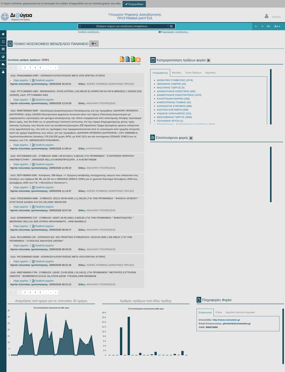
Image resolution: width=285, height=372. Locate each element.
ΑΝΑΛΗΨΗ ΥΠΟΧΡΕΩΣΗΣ (101, 103)
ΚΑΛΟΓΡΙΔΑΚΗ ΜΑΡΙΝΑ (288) (173, 98)
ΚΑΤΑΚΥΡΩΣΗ (94, 148)
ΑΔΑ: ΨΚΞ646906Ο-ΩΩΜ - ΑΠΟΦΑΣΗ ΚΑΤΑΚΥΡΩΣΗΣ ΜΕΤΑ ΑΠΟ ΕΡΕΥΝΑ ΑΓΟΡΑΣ (57, 256)
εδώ (118, 3)
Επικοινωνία (205, 312)
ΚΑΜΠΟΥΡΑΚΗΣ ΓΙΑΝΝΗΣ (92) (174, 102)
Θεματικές (210, 72)
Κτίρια (219, 312)
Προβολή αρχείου (43, 80)
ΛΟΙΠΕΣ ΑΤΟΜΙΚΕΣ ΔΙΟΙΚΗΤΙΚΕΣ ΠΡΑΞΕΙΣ (110, 84)
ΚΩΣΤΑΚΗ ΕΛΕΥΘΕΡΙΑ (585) (172, 109)
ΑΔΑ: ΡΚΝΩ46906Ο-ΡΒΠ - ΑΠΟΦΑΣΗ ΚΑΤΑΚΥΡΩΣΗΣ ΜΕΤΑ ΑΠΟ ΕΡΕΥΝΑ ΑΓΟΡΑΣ (57, 75)
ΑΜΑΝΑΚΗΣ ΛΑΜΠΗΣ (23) (171, 84)
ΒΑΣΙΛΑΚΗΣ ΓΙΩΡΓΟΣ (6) (171, 87)
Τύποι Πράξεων (193, 72)
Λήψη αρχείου (18, 80)
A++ (277, 26)
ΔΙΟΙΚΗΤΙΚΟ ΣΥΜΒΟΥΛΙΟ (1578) (175, 80)
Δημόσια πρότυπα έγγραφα (240, 312)
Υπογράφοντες (160, 72)
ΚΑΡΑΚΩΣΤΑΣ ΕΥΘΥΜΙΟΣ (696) (174, 106)
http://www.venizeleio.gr (226, 319)
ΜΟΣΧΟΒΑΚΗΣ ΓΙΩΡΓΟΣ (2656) (174, 117)
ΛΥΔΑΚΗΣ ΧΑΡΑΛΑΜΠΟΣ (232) (174, 113)
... (46, 67)
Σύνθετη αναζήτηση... (89, 32)
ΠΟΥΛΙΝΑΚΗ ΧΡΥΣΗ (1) (170, 120)
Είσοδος (272, 16)
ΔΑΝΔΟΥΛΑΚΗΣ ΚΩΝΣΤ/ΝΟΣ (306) (176, 91)
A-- (256, 26)
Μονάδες (176, 72)
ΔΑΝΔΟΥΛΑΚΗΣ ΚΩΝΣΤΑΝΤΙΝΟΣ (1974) (179, 95)
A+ (269, 26)
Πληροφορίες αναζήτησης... (175, 32)
